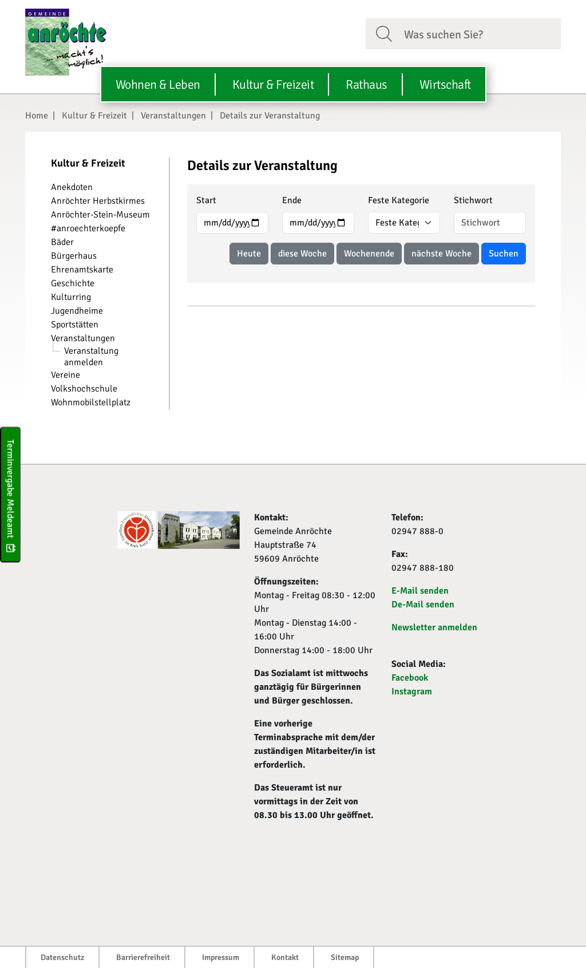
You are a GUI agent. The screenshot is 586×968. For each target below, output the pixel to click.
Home (36, 115)
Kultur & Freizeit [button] (273, 84)
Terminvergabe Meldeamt (10, 494)
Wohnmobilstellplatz (90, 402)
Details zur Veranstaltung (270, 115)
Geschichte (72, 283)
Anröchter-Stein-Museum (100, 214)
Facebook (409, 677)
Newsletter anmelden (434, 627)
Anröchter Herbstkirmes (98, 201)
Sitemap (345, 957)
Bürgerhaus (74, 256)
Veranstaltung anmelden (91, 356)
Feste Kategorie (398, 200)
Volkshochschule (84, 388)
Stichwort (473, 200)
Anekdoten (72, 187)
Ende (292, 200)
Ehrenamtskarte (82, 269)
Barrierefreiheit (143, 957)
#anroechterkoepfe (88, 228)
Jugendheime (77, 311)
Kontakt (285, 957)
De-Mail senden (422, 604)
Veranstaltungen (173, 115)
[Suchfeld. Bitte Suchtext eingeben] (478, 33)
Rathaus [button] (366, 84)
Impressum (220, 957)
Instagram (411, 691)
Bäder (62, 242)
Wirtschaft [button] (445, 84)
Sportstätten (74, 324)
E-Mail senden (420, 590)
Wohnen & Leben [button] (158, 84)
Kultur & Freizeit (94, 115)
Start (206, 200)
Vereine (65, 375)
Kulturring (71, 297)
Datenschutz (62, 957)
